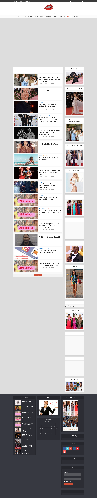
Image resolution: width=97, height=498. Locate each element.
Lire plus (38, 275)
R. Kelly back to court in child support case (49, 238)
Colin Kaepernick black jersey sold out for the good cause (49, 264)
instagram (74, 448)
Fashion (30, 16)
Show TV (45, 155)
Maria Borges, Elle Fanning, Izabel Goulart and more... (27, 435)
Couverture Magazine (43, 142)
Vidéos (48, 208)
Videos (36, 16)
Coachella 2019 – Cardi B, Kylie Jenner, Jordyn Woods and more (49, 172)
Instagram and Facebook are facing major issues (49, 251)
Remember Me (67, 481)
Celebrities (75, 16)
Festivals (40, 128)
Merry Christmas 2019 (26, 401)
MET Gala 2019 (44, 91)
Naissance (50, 75)
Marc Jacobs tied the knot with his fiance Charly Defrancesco (48, 186)
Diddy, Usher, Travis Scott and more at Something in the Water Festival (49, 132)
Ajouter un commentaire (49, 83)
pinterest (77, 448)
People (20, 1)
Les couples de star (26, 1)
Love (41, 16)
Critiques (40, 155)
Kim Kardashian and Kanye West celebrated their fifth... (26, 430)
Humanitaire (41, 261)
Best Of (55, 16)
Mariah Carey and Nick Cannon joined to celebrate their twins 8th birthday (48, 119)
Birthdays (41, 102)
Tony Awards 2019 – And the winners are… (27, 407)
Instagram (41, 248)
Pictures (23, 16)
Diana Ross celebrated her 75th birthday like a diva (50, 198)
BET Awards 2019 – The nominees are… (26, 418)
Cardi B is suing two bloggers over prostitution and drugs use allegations (49, 225)
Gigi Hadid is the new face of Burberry (27, 440)
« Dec (41, 436)
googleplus (70, 448)
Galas (40, 89)
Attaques (40, 221)
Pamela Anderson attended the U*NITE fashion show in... (26, 452)
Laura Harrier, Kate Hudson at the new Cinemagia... (27, 424)
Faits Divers (41, 235)
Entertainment (48, 16)
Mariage (40, 182)
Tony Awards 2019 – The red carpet (27, 413)
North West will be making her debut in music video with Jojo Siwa (50, 212)
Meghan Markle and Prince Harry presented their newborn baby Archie (50, 79)
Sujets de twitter (47, 248)
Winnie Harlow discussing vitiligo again (48, 158)
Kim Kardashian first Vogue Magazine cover (49, 145)
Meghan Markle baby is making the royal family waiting (47, 106)
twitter (67, 448)
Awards (62, 16)
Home (17, 16)
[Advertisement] (74, 230)
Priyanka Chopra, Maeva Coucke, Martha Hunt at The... (27, 446)
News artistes (15, 1)
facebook (64, 448)
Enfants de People (47, 115)
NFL (45, 261)
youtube (64, 451)
